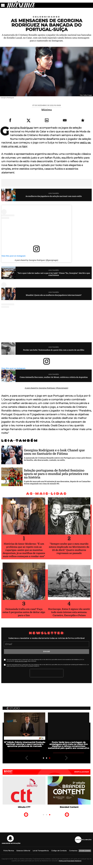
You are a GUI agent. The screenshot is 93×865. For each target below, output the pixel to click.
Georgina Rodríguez (21, 127)
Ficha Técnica (8, 851)
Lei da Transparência (41, 851)
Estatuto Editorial (23, 851)
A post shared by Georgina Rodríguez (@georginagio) (36, 260)
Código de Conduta (59, 851)
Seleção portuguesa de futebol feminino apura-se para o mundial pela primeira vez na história (56, 474)
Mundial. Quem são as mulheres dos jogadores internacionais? (53, 295)
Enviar (46, 651)
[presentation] (46, 673)
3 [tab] (49, 758)
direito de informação (21, 661)
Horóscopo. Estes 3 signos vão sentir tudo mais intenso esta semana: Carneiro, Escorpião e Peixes (69, 612)
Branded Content (69, 807)
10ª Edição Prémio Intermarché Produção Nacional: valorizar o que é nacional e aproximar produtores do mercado (24, 744)
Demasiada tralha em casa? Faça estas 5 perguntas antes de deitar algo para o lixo (24, 612)
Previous (27, 758)
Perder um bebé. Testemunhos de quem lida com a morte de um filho (53, 350)
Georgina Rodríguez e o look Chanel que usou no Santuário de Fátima (54, 451)
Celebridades (46, 17)
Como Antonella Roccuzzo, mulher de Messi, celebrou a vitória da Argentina (54, 377)
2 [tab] (46, 758)
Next (66, 758)
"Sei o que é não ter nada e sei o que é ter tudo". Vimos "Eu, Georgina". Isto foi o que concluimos (53, 274)
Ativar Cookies (84, 851)
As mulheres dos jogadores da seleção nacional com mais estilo (54, 196)
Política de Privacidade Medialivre (70, 861)
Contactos (73, 851)
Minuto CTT (24, 807)
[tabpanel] (25, 729)
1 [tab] (43, 758)
